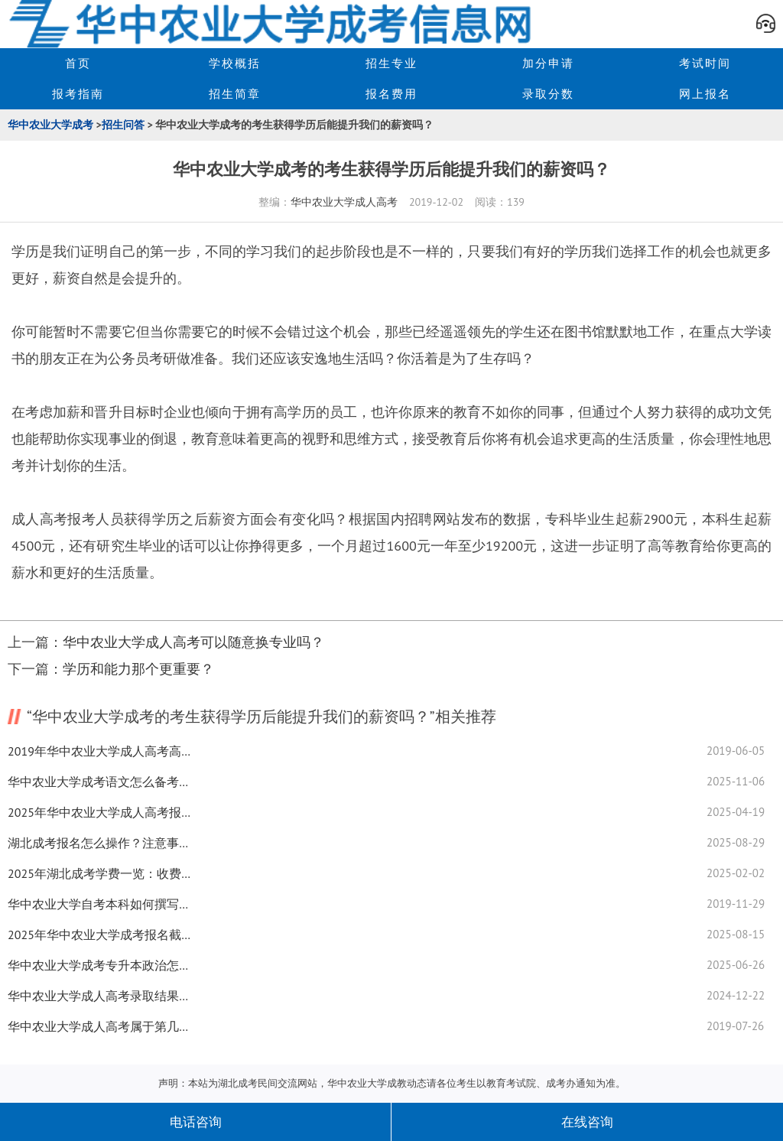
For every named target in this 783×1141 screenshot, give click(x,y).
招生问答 (123, 125)
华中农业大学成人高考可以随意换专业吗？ (193, 642)
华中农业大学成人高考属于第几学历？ (99, 1026)
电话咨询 (196, 1121)
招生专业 (391, 63)
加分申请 (548, 63)
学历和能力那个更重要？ (138, 669)
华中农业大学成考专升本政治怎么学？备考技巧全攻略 (99, 965)
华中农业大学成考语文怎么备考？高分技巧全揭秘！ (99, 781)
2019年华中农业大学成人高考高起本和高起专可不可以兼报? (99, 751)
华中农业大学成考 (50, 125)
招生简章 (235, 93)
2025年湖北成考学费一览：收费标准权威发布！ (99, 873)
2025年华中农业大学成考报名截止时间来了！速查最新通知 (99, 934)
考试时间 (705, 63)
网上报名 (705, 93)
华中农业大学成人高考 (344, 202)
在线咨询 (587, 1121)
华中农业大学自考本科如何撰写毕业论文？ (99, 904)
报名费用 (391, 93)
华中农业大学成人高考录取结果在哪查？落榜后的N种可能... (99, 995)
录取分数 (548, 93)
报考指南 (78, 93)
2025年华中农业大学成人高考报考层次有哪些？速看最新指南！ (99, 812)
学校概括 (235, 63)
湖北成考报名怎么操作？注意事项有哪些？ (99, 842)
